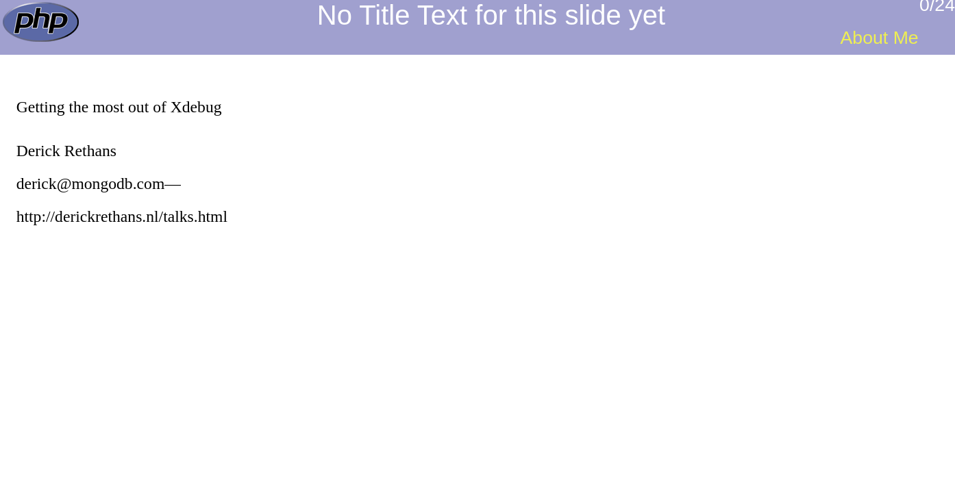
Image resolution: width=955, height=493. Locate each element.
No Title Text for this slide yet (491, 15)
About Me (880, 37)
